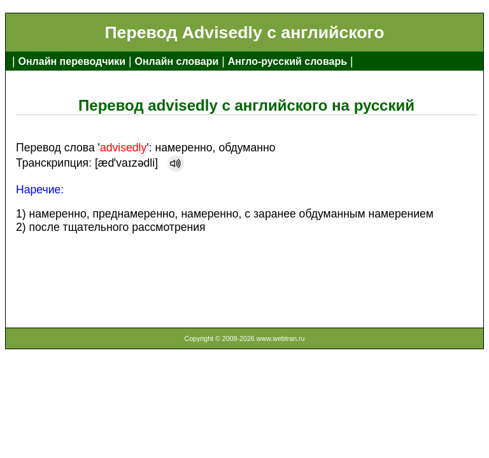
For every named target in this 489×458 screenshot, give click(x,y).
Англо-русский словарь (287, 61)
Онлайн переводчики (71, 61)
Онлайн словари (177, 61)
